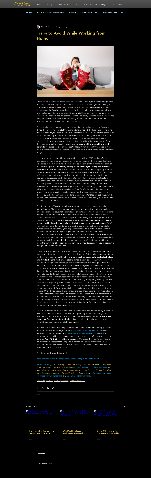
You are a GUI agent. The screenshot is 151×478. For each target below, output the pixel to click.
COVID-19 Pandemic (61, 381)
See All (122, 406)
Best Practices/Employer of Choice (50, 12)
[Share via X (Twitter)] (43, 388)
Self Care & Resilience (77, 381)
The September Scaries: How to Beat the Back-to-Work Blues (41, 432)
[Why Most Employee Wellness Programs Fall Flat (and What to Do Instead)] (75, 418)
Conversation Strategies (90, 12)
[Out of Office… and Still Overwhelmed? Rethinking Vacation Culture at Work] (109, 418)
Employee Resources (111, 12)
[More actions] (113, 27)
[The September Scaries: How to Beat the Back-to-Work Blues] (41, 418)
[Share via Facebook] (38, 388)
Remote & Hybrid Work (45, 381)
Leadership (72, 12)
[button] (122, 12)
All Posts (29, 12)
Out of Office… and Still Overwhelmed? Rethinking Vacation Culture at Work (108, 432)
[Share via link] (53, 388)
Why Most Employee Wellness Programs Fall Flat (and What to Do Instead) (75, 432)
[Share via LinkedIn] (48, 388)
